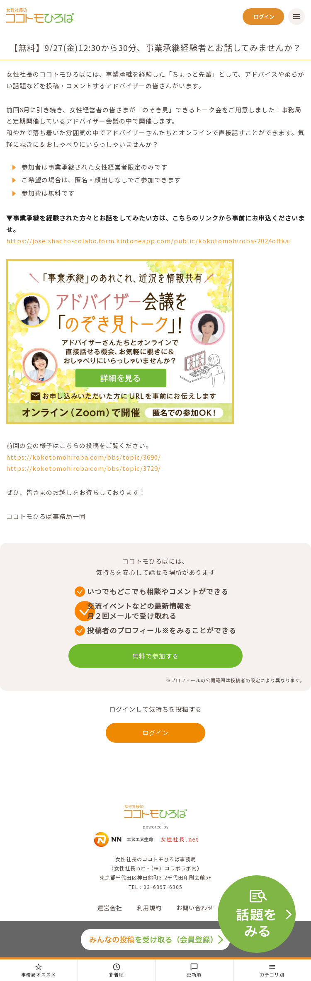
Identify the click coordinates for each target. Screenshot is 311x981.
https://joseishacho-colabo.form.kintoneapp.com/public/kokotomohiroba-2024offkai (148, 240)
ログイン (155, 732)
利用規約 (149, 908)
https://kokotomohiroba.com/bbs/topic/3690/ (83, 457)
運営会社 (109, 908)
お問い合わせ (195, 908)
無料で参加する (155, 656)
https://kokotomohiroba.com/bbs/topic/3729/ (83, 468)
